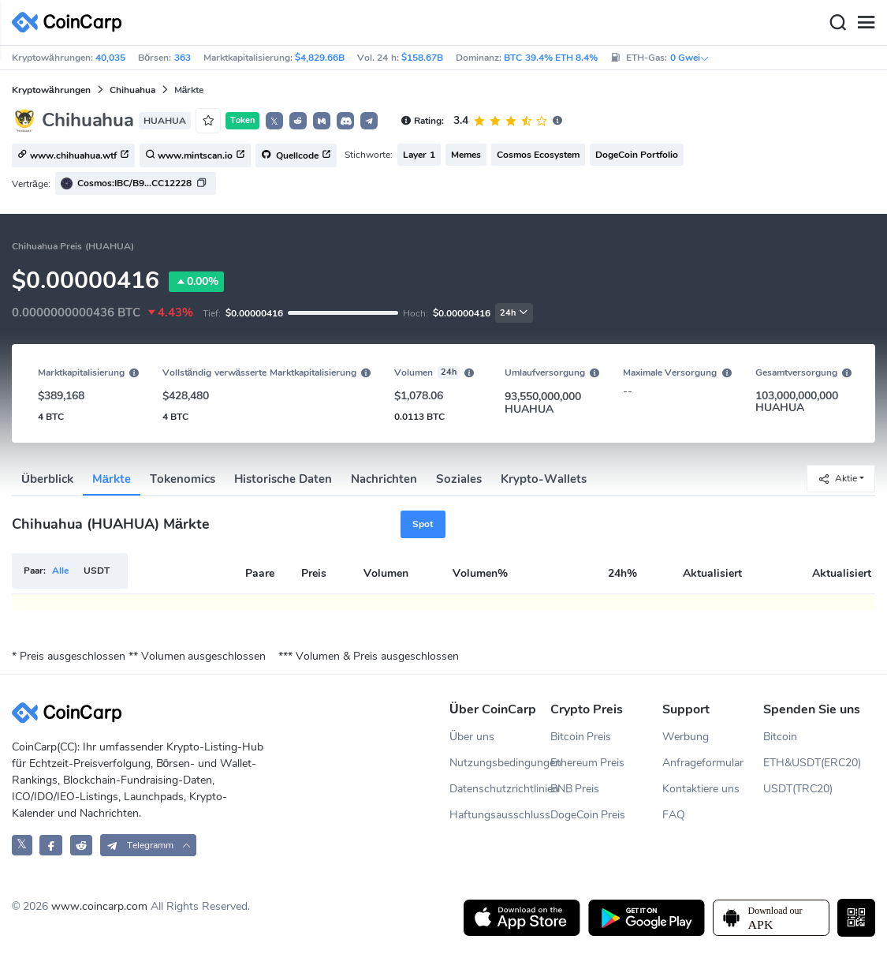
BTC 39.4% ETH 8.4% (551, 57)
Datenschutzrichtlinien (499, 788)
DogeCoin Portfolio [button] (636, 154)
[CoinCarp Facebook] (50, 845)
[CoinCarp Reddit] (81, 845)
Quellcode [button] (296, 156)
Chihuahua (132, 90)
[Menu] (865, 23)
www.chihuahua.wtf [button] (73, 156)
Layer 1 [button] (418, 154)
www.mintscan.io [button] (195, 156)
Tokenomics (182, 479)
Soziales (459, 479)
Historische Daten (283, 479)
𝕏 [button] (274, 121)
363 (182, 57)
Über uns (471, 736)
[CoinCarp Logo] (71, 22)
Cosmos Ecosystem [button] (538, 154)
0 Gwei (690, 57)
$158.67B (422, 57)
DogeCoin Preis (588, 814)
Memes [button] (466, 154)
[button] (298, 120)
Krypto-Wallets (544, 479)
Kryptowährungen (51, 90)
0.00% (196, 281)
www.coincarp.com (99, 906)
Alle (60, 570)
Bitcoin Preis (581, 736)
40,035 (110, 57)
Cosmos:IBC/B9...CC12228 (134, 183)
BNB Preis (575, 788)
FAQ (673, 814)
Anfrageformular (703, 762)
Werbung (685, 736)
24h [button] (514, 313)
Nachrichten (384, 479)
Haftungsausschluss (499, 814)
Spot (422, 524)
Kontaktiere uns (701, 788)
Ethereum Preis (587, 762)
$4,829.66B (320, 57)
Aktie (837, 478)
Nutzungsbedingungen (499, 762)
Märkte (111, 479)
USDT (97, 570)
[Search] (837, 23)
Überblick (47, 479)
